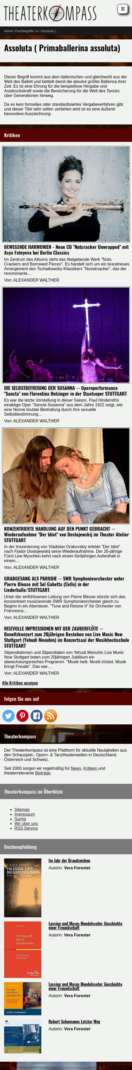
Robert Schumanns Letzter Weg (74, 1021)
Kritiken (90, 768)
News (76, 768)
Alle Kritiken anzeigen (20, 683)
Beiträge (43, 773)
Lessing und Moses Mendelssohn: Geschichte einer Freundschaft (85, 925)
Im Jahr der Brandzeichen (69, 860)
